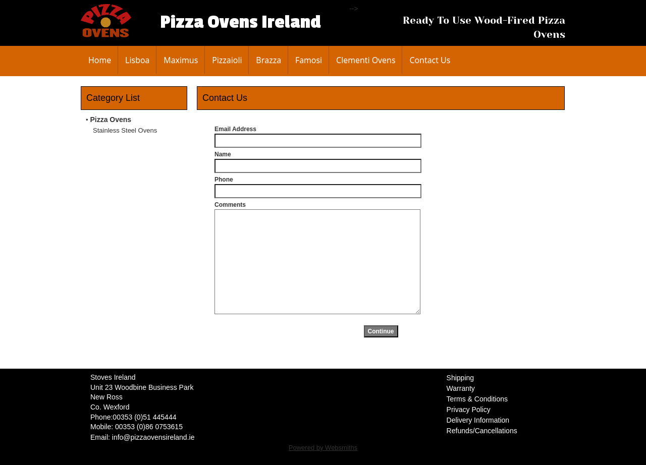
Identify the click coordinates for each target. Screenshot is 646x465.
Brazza (268, 60)
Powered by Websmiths (323, 447)
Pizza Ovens (110, 119)
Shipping (460, 378)
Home (99, 60)
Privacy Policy (469, 409)
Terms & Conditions (477, 399)
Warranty (461, 388)
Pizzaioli (227, 60)
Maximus (181, 60)
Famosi (308, 60)
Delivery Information (478, 420)
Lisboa (137, 60)
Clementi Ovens (365, 60)
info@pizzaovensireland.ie (153, 437)
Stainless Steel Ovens (125, 130)
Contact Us (429, 60)
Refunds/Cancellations (482, 431)
